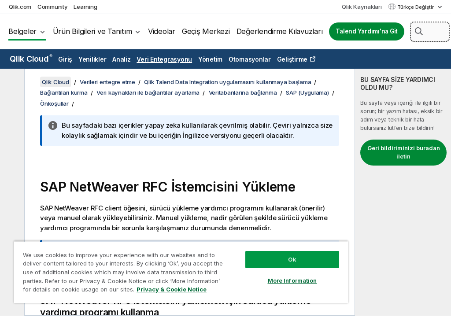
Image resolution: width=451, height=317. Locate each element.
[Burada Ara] (430, 31)
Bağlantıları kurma (64, 92)
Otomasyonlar (250, 59)
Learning (85, 6)
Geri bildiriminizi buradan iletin (403, 152)
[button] (418, 31)
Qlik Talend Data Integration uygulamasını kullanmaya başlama (227, 81)
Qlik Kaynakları (361, 6)
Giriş (65, 59)
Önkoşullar (54, 103)
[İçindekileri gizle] (11, 82)
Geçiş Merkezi (206, 31)
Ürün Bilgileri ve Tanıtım (92, 31)
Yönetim (210, 59)
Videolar (161, 31)
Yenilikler (92, 59)
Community (52, 6)
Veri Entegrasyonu (164, 59)
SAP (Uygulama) (307, 92)
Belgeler (22, 31)
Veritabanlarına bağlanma (243, 92)
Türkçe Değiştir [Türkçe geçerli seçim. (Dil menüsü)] (416, 7)
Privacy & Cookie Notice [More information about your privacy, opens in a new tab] (172, 289)
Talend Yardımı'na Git (367, 31)
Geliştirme (292, 59)
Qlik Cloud (31, 58)
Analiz (121, 59)
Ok (292, 259)
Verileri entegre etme (107, 81)
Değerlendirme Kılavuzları (280, 31)
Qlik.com (20, 6)
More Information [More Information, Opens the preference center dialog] (292, 280)
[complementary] (403, 192)
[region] (181, 272)
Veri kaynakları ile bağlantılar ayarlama (148, 92)
